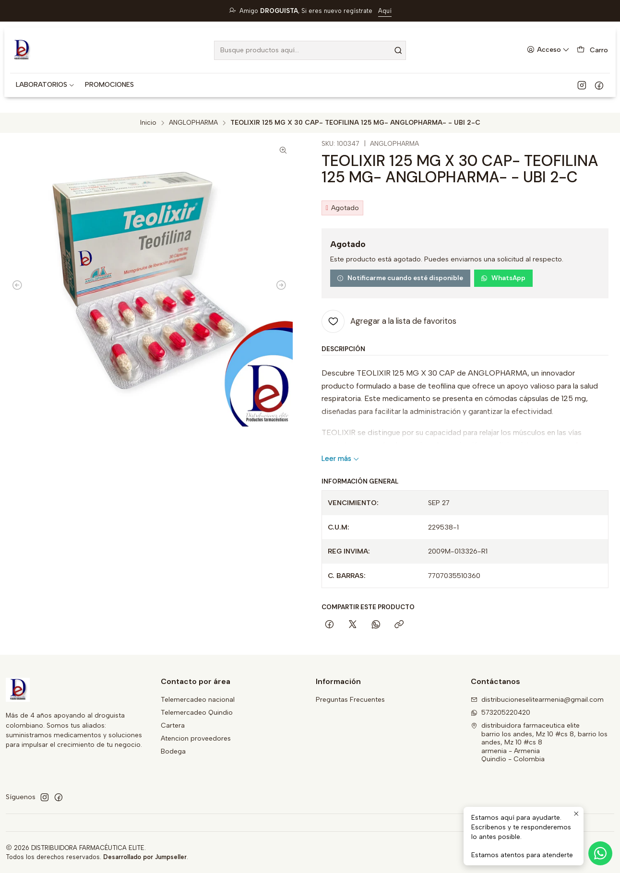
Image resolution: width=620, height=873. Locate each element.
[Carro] (592, 50)
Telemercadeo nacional (198, 700)
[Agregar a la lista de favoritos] (389, 321)
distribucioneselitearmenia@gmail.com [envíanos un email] (537, 700)
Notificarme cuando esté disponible (400, 278)
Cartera (173, 725)
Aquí (385, 10)
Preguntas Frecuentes (350, 700)
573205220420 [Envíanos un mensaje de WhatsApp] (500, 712)
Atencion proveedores (196, 738)
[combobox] (310, 50)
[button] (45, 85)
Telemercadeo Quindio (197, 712)
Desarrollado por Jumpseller (145, 857)
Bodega (173, 751)
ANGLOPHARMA (193, 122)
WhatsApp (503, 278)
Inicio (148, 122)
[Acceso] (548, 50)
